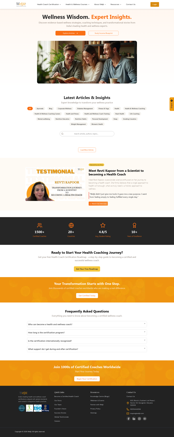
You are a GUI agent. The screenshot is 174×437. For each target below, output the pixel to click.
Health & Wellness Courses (78, 4)
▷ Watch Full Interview (98, 203)
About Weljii (100, 4)
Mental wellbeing (44, 119)
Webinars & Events (97, 401)
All (30, 108)
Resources (116, 4)
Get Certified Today (87, 295)
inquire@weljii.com (137, 413)
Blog (50, 108)
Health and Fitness (72, 114)
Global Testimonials (61, 417)
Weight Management (78, 124)
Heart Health (119, 114)
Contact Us (130, 4)
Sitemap (93, 413)
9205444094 (135, 409)
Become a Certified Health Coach (66, 396)
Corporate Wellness (64, 108)
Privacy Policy (95, 409)
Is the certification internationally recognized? (50, 340)
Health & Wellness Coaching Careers (47, 114)
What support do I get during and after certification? (53, 349)
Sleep (115, 119)
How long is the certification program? (46, 332)
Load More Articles (87, 150)
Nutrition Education (62, 119)
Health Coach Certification (49, 4)
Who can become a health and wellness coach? (50, 324)
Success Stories (60, 413)
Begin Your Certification (87, 378)
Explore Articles (70, 33)
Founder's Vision (60, 409)
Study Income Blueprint (104, 33)
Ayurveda (40, 108)
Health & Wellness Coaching (135, 108)
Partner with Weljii (96, 405)
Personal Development (100, 119)
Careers (57, 421)
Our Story (58, 401)
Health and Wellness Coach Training (97, 114)
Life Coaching (134, 114)
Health (117, 108)
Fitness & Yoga (104, 108)
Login (155, 4)
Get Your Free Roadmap (87, 269)
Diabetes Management (85, 108)
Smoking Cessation (129, 119)
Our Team (57, 405)
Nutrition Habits (80, 119)
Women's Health (97, 124)
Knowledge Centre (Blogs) (99, 396)
